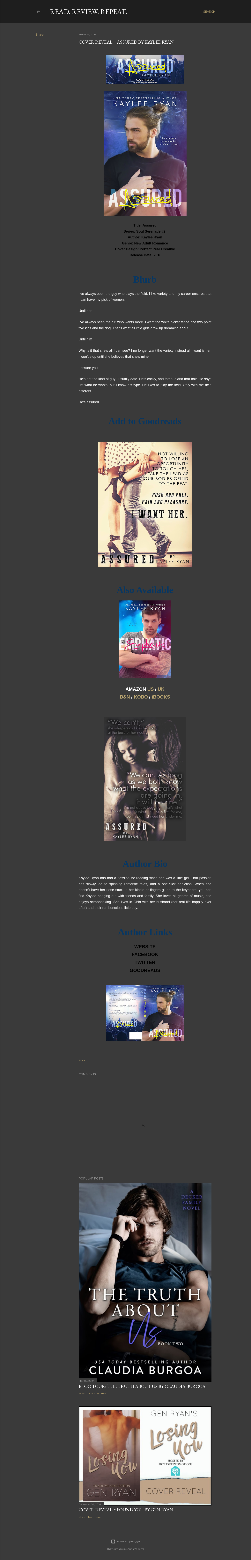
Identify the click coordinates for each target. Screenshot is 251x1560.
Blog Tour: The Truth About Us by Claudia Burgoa (142, 1386)
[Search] (209, 11)
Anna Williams (136, 1548)
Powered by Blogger (125, 1541)
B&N (125, 697)
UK (161, 689)
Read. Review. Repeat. (88, 11)
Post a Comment (97, 1393)
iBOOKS (161, 697)
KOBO (141, 697)
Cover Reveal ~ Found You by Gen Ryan (126, 1510)
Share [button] (40, 34)
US (150, 689)
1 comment (94, 1516)
